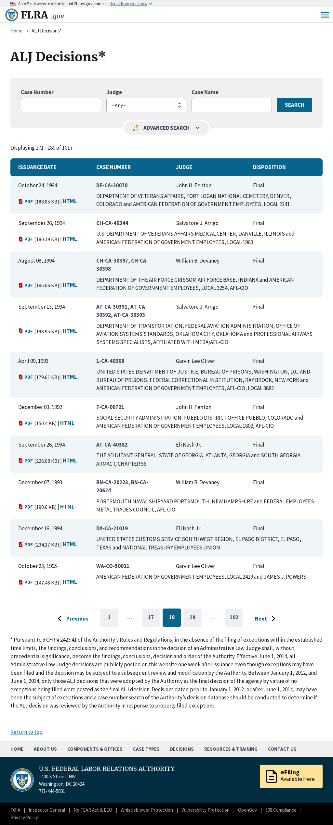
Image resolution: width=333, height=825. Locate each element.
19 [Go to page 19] (196, 618)
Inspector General (47, 810)
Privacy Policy (24, 817)
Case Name (205, 92)
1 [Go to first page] (113, 620)
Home (16, 31)
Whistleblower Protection (147, 810)
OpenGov (247, 810)
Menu (325, 15)
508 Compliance (281, 810)
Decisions (182, 749)
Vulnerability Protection (205, 810)
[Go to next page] (267, 619)
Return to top (26, 731)
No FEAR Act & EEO (92, 810)
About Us (45, 749)
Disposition (269, 167)
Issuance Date (37, 167)
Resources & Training (231, 749)
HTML (70, 201)
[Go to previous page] (71, 619)
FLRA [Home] (42, 14)
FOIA (15, 810)
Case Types (146, 749)
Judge (114, 92)
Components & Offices (95, 749)
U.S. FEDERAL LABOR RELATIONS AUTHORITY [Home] (107, 768)
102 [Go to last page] (236, 620)
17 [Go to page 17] (154, 618)
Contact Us (282, 749)
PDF (25, 201)
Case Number (37, 92)
